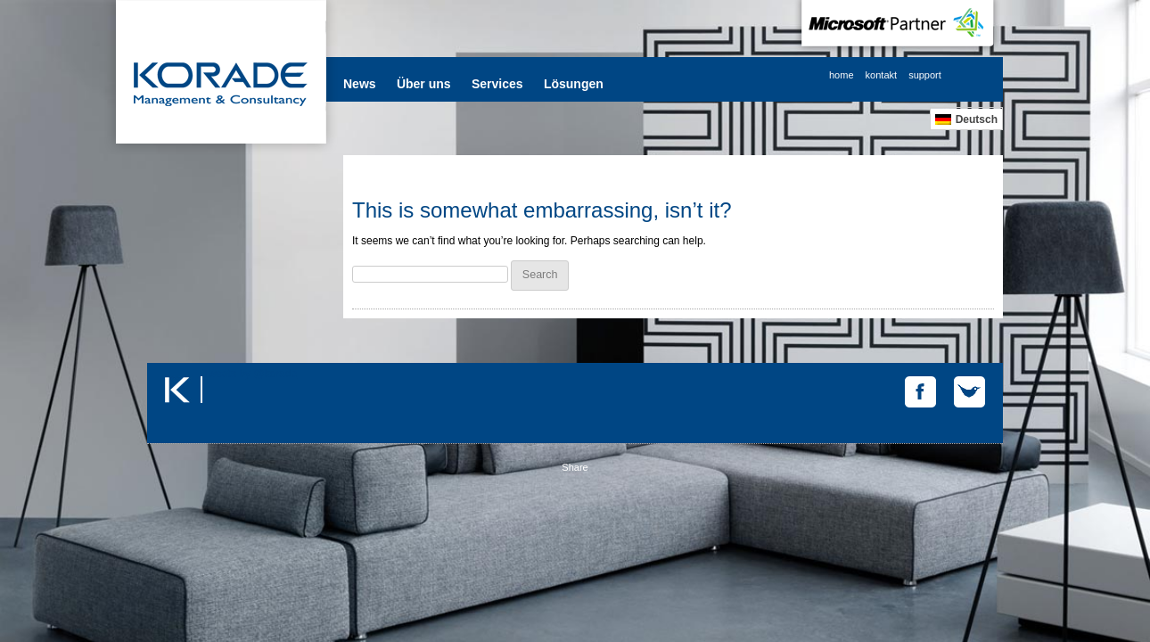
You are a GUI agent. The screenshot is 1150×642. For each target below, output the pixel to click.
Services (497, 84)
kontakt (881, 75)
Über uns (424, 84)
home (841, 75)
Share (574, 467)
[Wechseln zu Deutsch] (966, 119)
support (924, 75)
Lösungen (574, 84)
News (359, 84)
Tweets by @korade (249, 373)
